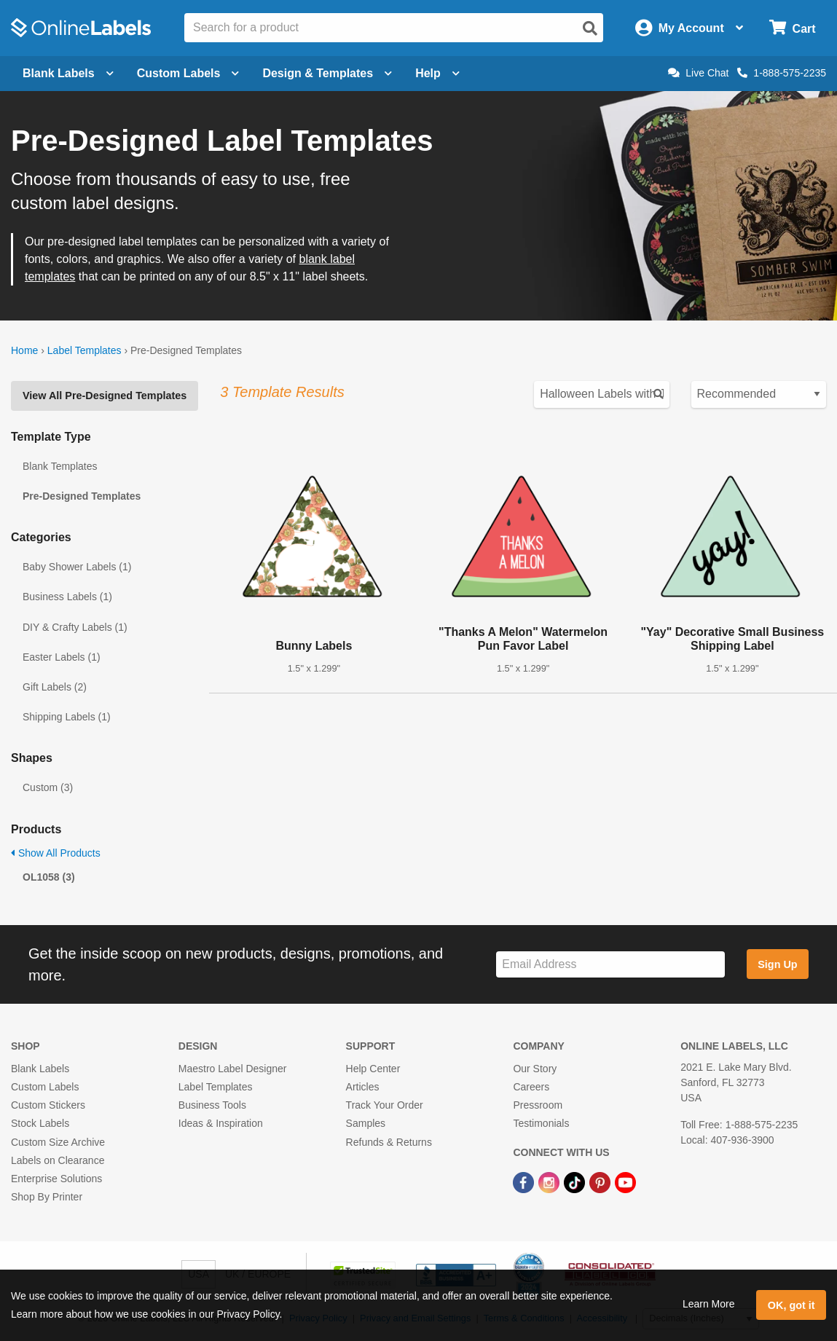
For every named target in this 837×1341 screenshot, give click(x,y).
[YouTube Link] (625, 1181)
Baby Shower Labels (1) (77, 567)
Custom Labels (45, 1087)
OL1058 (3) (49, 877)
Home (24, 350)
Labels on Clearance (57, 1160)
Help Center (373, 1068)
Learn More (709, 1304)
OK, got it (791, 1305)
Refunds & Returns (389, 1142)
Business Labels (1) (67, 596)
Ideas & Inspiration (220, 1123)
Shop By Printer (46, 1197)
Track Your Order (384, 1105)
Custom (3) (48, 787)
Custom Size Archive (58, 1142)
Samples (365, 1123)
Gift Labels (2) (55, 687)
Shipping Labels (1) (67, 717)
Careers (531, 1087)
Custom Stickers (48, 1105)
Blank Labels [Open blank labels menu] (68, 73)
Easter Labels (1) (62, 657)
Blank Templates (60, 466)
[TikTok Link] (576, 1181)
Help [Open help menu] (437, 73)
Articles (363, 1087)
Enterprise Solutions (56, 1178)
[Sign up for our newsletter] (610, 964)
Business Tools (212, 1105)
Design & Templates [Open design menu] (327, 73)
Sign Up (777, 964)
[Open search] (590, 28)
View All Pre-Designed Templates (104, 395)
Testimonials (541, 1123)
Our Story (535, 1068)
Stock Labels (40, 1123)
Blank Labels (40, 1068)
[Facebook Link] (525, 1181)
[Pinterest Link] (601, 1181)
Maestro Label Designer (232, 1068)
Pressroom (537, 1105)
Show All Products (56, 853)
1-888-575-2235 (781, 73)
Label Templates (84, 350)
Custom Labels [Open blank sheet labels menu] (188, 73)
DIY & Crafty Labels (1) (75, 627)
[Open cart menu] (792, 28)
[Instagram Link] (550, 1181)
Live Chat (698, 73)
